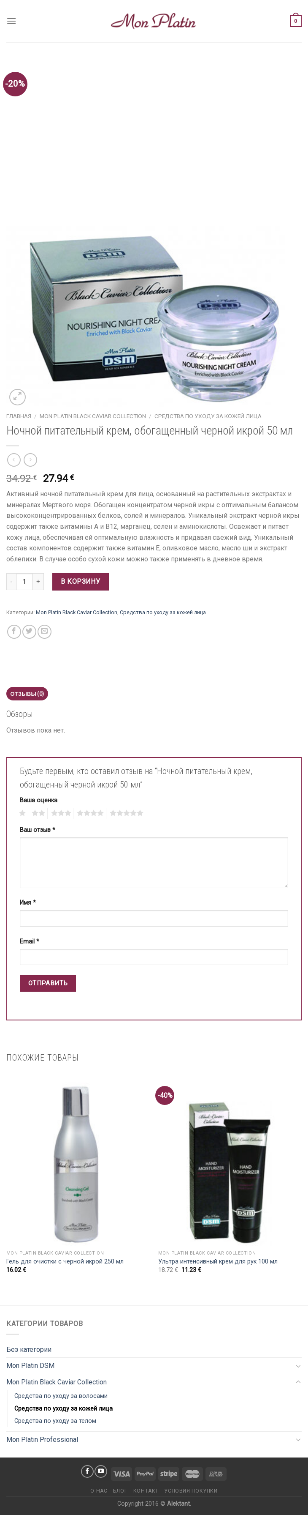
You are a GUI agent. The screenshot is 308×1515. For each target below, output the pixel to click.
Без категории (28, 1349)
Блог (120, 1491)
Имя (28, 902)
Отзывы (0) (27, 693)
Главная (18, 416)
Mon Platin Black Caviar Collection (93, 416)
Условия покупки (190, 1491)
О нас (98, 1491)
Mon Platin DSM (30, 1366)
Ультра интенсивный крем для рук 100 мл (218, 1261)
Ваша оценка (38, 800)
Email (29, 941)
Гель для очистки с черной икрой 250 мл (65, 1261)
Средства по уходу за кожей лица (208, 416)
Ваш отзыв (37, 830)
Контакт (146, 1491)
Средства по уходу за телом (55, 1421)
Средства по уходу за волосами (61, 1396)
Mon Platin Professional (42, 1440)
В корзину (80, 581)
